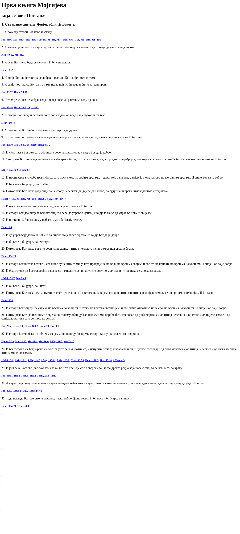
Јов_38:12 (7, 92)
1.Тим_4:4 (23, 406)
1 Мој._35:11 (48, 360)
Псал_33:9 (7, 70)
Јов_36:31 (7, 375)
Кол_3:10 (69, 341)
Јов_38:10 (30, 144)
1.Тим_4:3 (119, 360)
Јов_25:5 (31, 198)
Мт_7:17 (6, 169)
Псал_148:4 (8, 122)
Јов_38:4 (6, 39)
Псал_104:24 (8, 256)
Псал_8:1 (6, 227)
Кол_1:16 (74, 39)
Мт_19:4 (32, 341)
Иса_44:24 (18, 39)
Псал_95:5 (44, 144)
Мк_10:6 (44, 341)
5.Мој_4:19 (7, 198)
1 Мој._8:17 (8, 278)
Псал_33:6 (20, 107)
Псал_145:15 (20, 390)
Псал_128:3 (92, 360)
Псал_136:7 (59, 198)
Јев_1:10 (85, 39)
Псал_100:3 (31, 326)
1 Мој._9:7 (34, 360)
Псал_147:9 (35, 390)
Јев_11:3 (96, 39)
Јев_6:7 (26, 169)
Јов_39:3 (6, 390)
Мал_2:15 (20, 341)
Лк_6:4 (17, 169)
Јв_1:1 (42, 39)
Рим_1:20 (61, 39)
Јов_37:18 (7, 107)
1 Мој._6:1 (7, 360)
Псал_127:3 (77, 360)
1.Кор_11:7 (56, 341)
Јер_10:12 (33, 107)
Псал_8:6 (18, 326)
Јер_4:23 (19, 54)
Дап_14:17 (50, 375)
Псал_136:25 (21, 375)
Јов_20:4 (6, 326)
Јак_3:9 (54, 326)
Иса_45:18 (32, 39)
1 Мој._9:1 (21, 360)
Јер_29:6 (21, 278)
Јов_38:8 (19, 144)
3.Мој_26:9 (63, 360)
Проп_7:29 (7, 341)
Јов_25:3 (20, 198)
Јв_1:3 (51, 39)
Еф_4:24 (44, 326)
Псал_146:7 (36, 375)
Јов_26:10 (7, 144)
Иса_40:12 (7, 54)
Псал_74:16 (20, 92)
